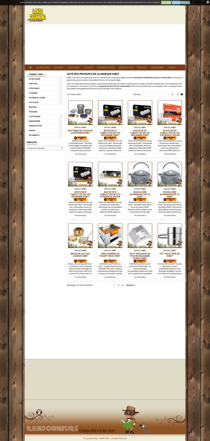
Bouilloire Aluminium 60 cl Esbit (170, 194)
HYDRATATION (126, 67)
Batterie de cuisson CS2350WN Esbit (80, 131)
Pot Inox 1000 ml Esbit (170, 255)
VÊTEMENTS (34, 135)
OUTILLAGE (33, 102)
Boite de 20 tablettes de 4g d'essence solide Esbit (170, 134)
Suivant (131, 285)
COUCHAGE (73, 67)
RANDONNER (157, 67)
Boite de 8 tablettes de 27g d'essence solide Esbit (110, 195)
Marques (32, 142)
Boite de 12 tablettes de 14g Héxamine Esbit (110, 133)
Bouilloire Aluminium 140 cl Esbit (140, 194)
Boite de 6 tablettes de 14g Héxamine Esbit (80, 194)
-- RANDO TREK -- (36, 74)
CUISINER (88, 67)
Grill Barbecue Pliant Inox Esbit (110, 255)
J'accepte (166, 2)
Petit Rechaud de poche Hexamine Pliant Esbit (140, 256)
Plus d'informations (180, 2)
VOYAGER (33, 111)
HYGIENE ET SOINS (106, 67)
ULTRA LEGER (43, 67)
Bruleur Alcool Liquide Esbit (80, 255)
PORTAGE (58, 67)
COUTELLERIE (34, 116)
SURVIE (171, 67)
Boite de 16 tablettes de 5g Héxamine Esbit (140, 133)
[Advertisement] (105, 44)
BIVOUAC (142, 67)
